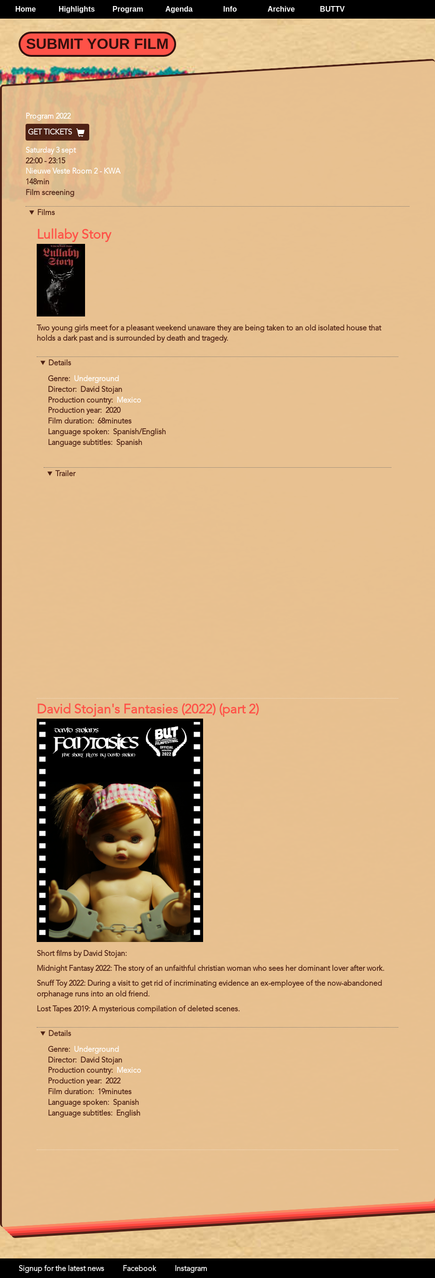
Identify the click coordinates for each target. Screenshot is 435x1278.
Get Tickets (57, 132)
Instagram (191, 1269)
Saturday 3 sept (51, 151)
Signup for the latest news (61, 1269)
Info (230, 9)
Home (25, 9)
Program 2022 (48, 117)
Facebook (139, 1269)
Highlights (77, 9)
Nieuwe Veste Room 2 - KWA (73, 171)
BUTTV (332, 9)
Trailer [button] (65, 474)
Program (127, 9)
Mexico (129, 400)
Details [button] (59, 363)
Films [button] (46, 213)
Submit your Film (97, 43)
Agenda (179, 9)
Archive (281, 9)
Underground (96, 379)
